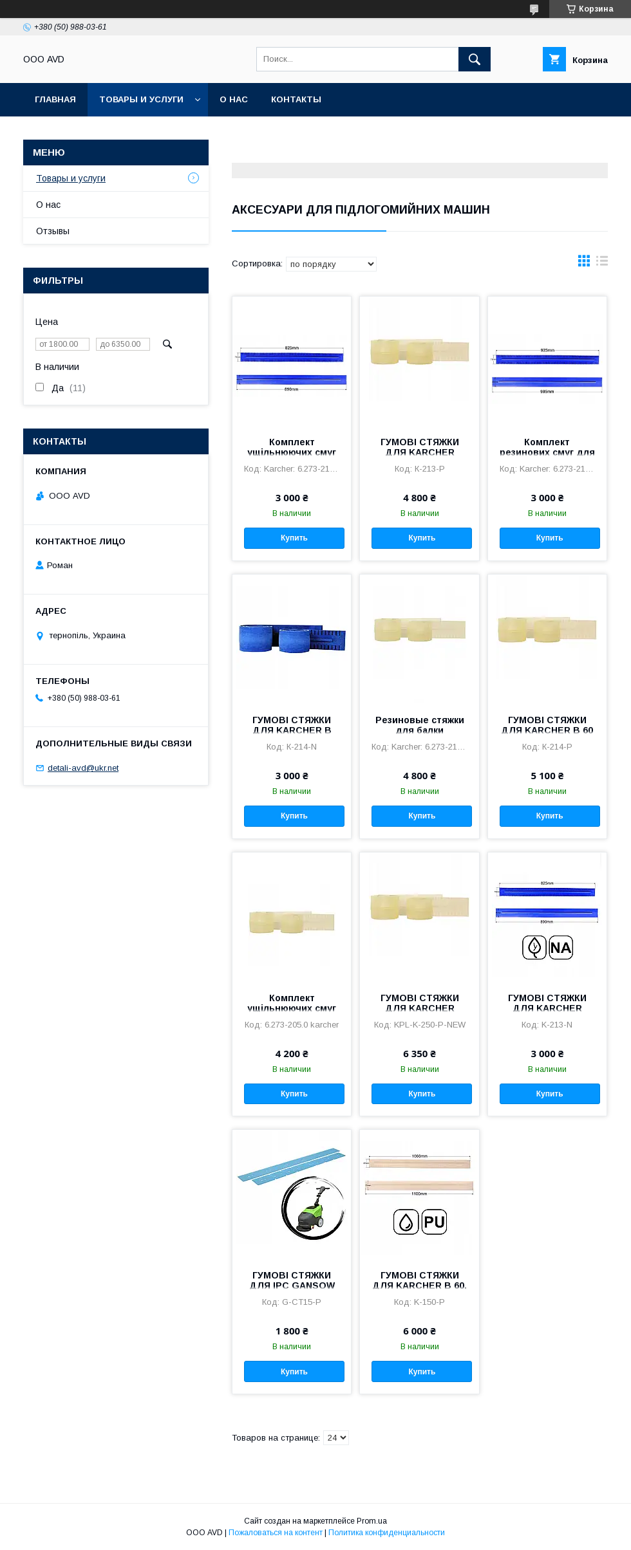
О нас (234, 99)
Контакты (296, 99)
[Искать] (474, 59)
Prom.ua (372, 1521)
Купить (294, 537)
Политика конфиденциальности (386, 1532)
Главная (55, 99)
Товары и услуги (141, 99)
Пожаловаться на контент (276, 1532)
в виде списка (602, 264)
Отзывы (53, 231)
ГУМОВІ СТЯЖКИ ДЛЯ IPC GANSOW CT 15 (292, 1285)
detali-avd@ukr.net (83, 768)
